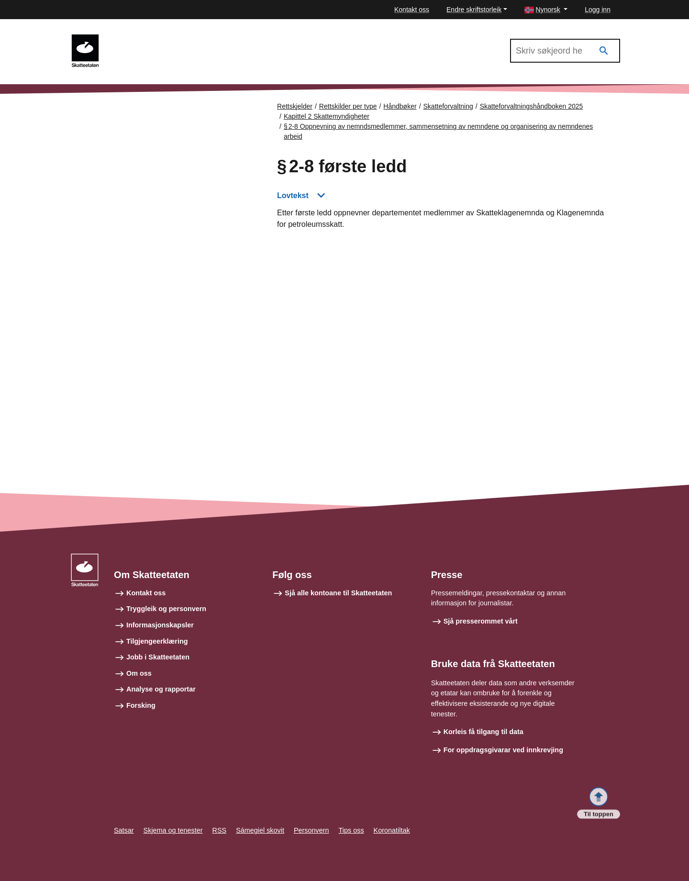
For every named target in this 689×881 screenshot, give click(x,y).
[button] (546, 10)
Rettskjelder (294, 106)
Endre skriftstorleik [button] (473, 9)
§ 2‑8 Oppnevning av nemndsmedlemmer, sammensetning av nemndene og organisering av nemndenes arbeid (438, 131)
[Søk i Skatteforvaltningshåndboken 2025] (565, 51)
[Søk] (604, 51)
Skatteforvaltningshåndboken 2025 (166, 38)
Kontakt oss (411, 9)
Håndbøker (399, 106)
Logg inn (598, 9)
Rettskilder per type (348, 106)
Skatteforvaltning (448, 106)
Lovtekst (293, 195)
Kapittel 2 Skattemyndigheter (326, 116)
